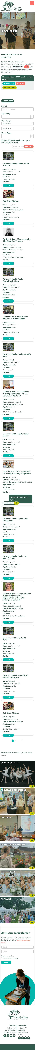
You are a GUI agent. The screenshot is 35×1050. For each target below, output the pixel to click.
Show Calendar (9, 88)
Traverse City (8, 83)
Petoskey (20, 83)
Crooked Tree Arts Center (11, 6)
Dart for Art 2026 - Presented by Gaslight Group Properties (17, 472)
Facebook (4, 1035)
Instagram (8, 1035)
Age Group (6, 113)
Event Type (6, 133)
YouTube (11, 1035)
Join (6, 962)
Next (22, 740)
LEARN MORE (8, 503)
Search (4, 106)
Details (5, 182)
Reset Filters (8, 101)
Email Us (14, 1035)
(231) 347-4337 (11, 1028)
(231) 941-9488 (22, 1028)
